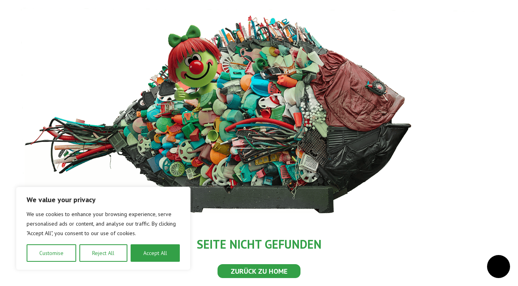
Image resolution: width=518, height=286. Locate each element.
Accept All (155, 253)
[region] (103, 228)
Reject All (103, 253)
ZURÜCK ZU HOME (259, 271)
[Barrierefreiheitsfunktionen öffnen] (498, 266)
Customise (51, 253)
